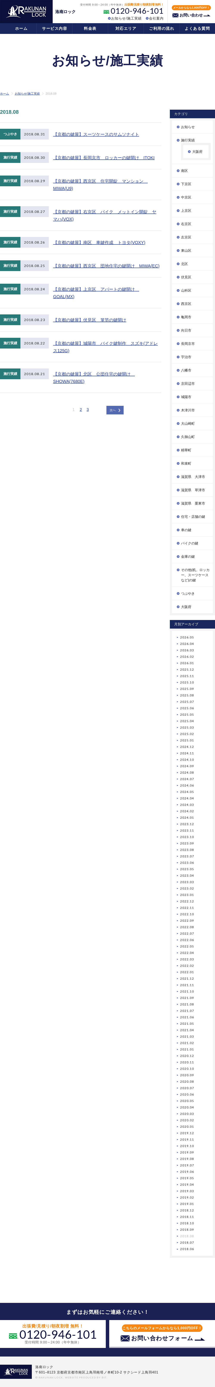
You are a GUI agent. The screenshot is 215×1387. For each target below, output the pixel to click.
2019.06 (187, 1171)
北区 (184, 264)
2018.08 (187, 1236)
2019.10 (187, 1146)
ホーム (21, 28)
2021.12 (187, 978)
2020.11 (187, 1062)
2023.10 (187, 837)
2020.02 (187, 1120)
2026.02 (187, 656)
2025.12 (187, 669)
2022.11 (187, 908)
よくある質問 (197, 28)
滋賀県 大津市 (193, 477)
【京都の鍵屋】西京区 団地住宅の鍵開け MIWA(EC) (106, 266)
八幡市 (186, 370)
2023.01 (187, 895)
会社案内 (156, 18)
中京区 (186, 197)
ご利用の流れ (161, 28)
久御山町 (188, 437)
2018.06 (187, 1249)
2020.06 (187, 1094)
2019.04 (187, 1184)
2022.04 (187, 953)
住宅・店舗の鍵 (193, 516)
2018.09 (187, 1229)
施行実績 (188, 140)
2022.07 (187, 933)
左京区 (186, 237)
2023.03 (187, 882)
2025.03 (187, 727)
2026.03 (187, 650)
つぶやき (188, 593)
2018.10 (187, 1223)
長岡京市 (188, 344)
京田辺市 (188, 383)
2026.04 (187, 644)
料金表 (90, 28)
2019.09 (187, 1152)
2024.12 (187, 747)
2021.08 (187, 1004)
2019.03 (187, 1191)
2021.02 (187, 1043)
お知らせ (188, 127)
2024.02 (187, 811)
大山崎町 (188, 423)
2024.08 (187, 772)
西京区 (186, 304)
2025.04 (187, 721)
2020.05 (187, 1101)
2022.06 (187, 940)
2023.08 (187, 850)
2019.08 (187, 1159)
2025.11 (187, 676)
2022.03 (187, 959)
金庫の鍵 (188, 556)
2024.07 (187, 779)
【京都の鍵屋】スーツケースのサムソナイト (96, 134)
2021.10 (187, 991)
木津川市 (188, 410)
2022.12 (187, 901)
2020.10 (187, 1068)
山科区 (186, 290)
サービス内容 (54, 28)
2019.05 (187, 1178)
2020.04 (187, 1107)
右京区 (186, 224)
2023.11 (187, 830)
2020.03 (187, 1114)
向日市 (186, 330)
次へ (113, 410)
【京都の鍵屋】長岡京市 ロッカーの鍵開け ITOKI (104, 157)
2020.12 (187, 1056)
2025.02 (187, 734)
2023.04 (187, 875)
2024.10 (187, 759)
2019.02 (187, 1197)
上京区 (186, 210)
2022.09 (187, 920)
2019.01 (187, 1204)
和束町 (186, 463)
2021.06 (187, 1017)
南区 (184, 171)
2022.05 (187, 946)
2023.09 (187, 843)
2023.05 (187, 869)
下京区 (186, 184)
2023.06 (187, 862)
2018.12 (187, 1210)
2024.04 (187, 798)
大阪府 (197, 151)
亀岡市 (186, 317)
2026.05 (187, 637)
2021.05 (187, 1023)
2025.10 (187, 682)
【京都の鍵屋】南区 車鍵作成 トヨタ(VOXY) (99, 242)
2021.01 (187, 1049)
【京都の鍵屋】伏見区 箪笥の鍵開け (89, 320)
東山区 (186, 250)
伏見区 (186, 277)
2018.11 (187, 1217)
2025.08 (187, 695)
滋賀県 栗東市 (193, 503)
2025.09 (187, 689)
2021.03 (187, 1036)
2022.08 (187, 927)
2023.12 (187, 824)
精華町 (186, 450)
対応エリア (126, 28)
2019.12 (187, 1133)
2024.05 (187, 792)
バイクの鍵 (189, 543)
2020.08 (187, 1081)
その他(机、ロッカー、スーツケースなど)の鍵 (195, 575)
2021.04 (187, 1030)
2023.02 (187, 888)
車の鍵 (186, 530)
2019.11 (187, 1139)
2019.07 (187, 1165)
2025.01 (187, 740)
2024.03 (187, 804)
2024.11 (187, 753)
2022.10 (187, 914)
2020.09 (187, 1075)
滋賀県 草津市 (193, 490)
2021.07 (187, 1011)
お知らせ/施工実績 (126, 18)
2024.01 (187, 817)
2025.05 (187, 714)
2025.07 (187, 701)
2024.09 (187, 766)
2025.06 (187, 708)
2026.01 (187, 663)
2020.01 (187, 1126)
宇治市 (186, 357)
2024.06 (187, 785)
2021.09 (187, 998)
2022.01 (187, 972)
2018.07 (187, 1242)
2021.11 (187, 985)
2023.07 (187, 856)
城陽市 (186, 397)
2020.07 (187, 1088)
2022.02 (187, 965)
